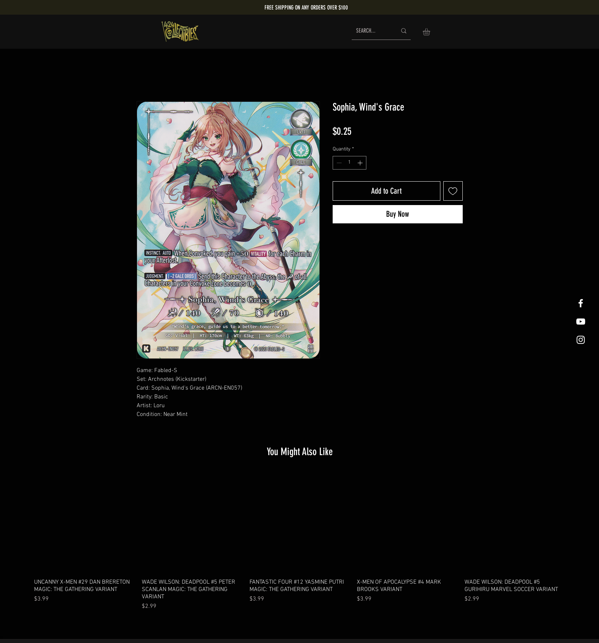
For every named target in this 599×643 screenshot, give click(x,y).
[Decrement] (338, 162)
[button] (431, 32)
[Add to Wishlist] (453, 191)
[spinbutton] (349, 162)
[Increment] (360, 162)
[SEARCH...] (371, 31)
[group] (299, 542)
